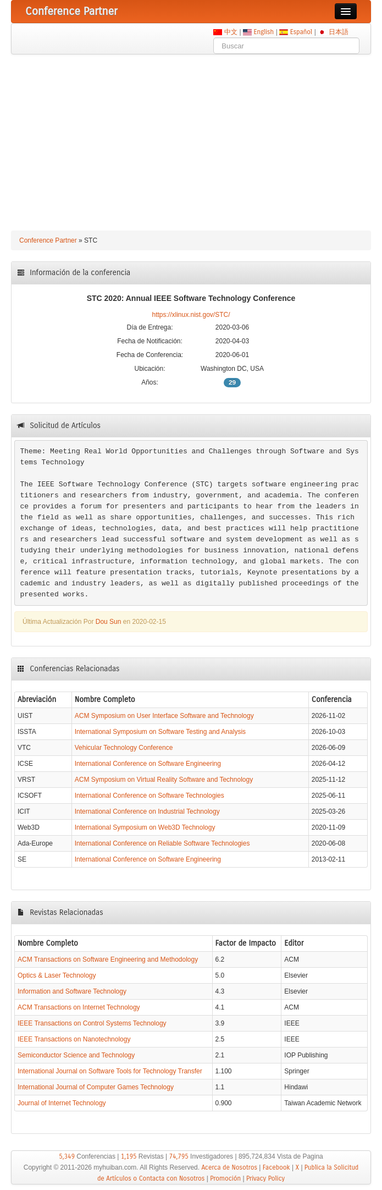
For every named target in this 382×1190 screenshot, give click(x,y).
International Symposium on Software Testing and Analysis (160, 732)
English (264, 32)
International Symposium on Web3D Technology (145, 827)
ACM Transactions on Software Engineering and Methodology (108, 959)
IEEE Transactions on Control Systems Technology (92, 1023)
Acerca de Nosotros (229, 1167)
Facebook (276, 1167)
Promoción (225, 1178)
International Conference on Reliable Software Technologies (162, 843)
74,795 (179, 1156)
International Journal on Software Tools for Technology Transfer (110, 1071)
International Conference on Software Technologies (149, 795)
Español (301, 32)
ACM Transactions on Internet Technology (79, 1007)
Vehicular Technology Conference (124, 748)
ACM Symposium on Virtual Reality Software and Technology (164, 779)
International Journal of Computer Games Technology (96, 1087)
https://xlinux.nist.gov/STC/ (191, 315)
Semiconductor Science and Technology (76, 1055)
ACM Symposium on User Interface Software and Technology (164, 716)
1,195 (129, 1156)
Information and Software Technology (72, 991)
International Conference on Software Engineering (148, 763)
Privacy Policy (265, 1178)
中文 (230, 32)
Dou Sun (108, 622)
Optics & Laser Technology (57, 975)
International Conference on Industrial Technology (147, 811)
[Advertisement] (191, 137)
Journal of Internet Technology (62, 1103)
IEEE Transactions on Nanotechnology (74, 1039)
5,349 (67, 1156)
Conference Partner (48, 240)
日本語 (338, 32)
